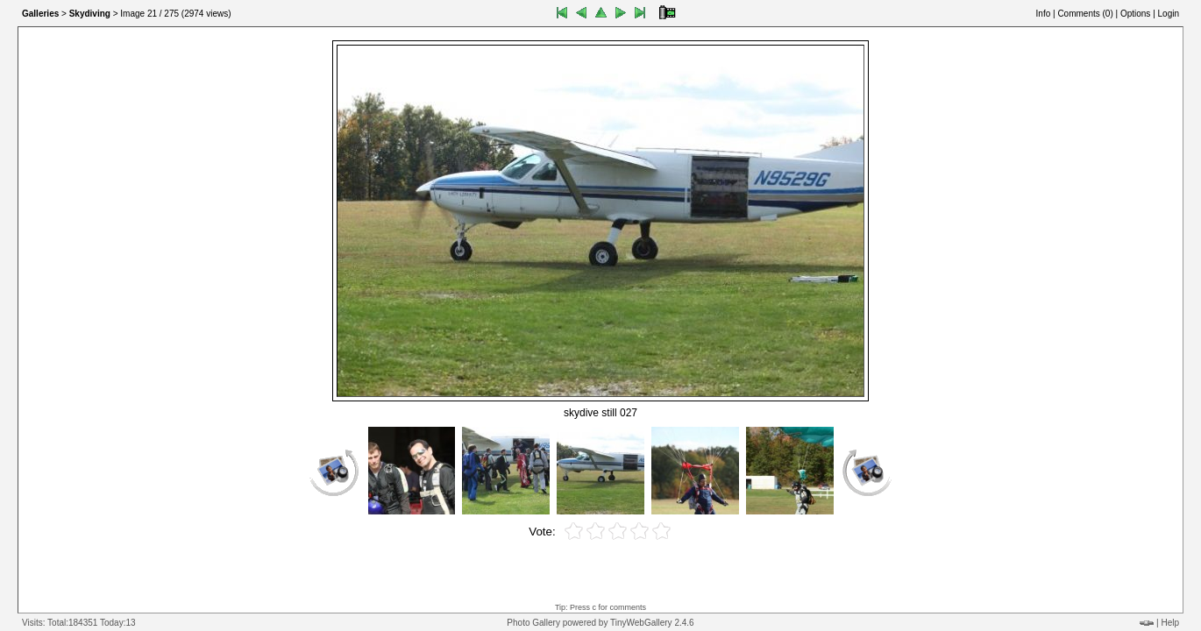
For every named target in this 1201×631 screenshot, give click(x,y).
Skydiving (89, 13)
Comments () (1084, 13)
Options (1135, 13)
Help (1170, 622)
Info (1043, 13)
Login (1168, 13)
